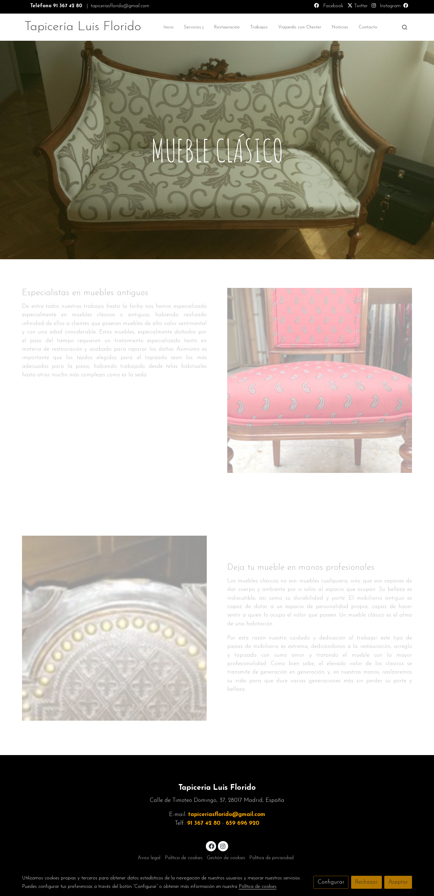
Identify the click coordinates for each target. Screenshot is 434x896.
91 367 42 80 (203, 823)
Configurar (331, 882)
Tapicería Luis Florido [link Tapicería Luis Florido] (82, 27)
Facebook (332, 6)
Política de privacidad (271, 858)
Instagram (389, 6)
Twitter (358, 6)
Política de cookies (184, 858)
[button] (194, 27)
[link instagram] (223, 846)
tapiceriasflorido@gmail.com (226, 815)
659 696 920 (242, 823)
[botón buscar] (404, 27)
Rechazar (366, 882)
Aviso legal (149, 858)
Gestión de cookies (226, 858)
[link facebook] (211, 846)
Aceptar (398, 882)
